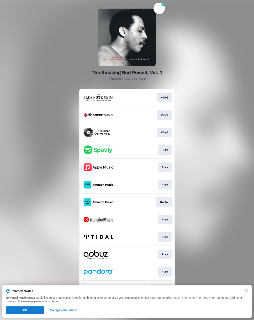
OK (25, 310)
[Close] (246, 290)
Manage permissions (63, 310)
